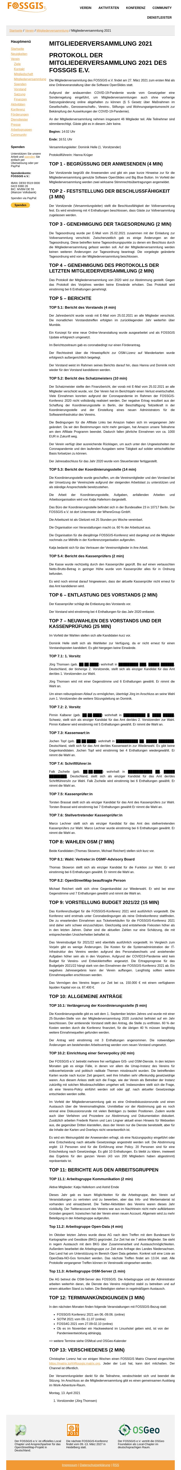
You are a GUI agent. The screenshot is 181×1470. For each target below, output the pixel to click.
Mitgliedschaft (23, 74)
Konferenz (135, 8)
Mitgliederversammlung (53, 30)
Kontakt (19, 69)
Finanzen (20, 99)
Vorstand (20, 89)
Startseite (16, 30)
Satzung (19, 94)
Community (162, 8)
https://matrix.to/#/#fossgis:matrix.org (74, 1363)
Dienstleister (159, 17)
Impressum (69, 1465)
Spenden (20, 84)
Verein (85, 8)
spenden (29, 156)
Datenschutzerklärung (95, 1465)
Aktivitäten (108, 8)
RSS (116, 1465)
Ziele (17, 64)
